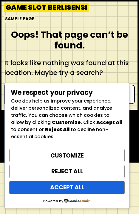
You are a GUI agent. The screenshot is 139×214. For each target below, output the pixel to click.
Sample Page (19, 19)
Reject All (67, 171)
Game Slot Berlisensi (46, 7)
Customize (67, 156)
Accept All (67, 187)
